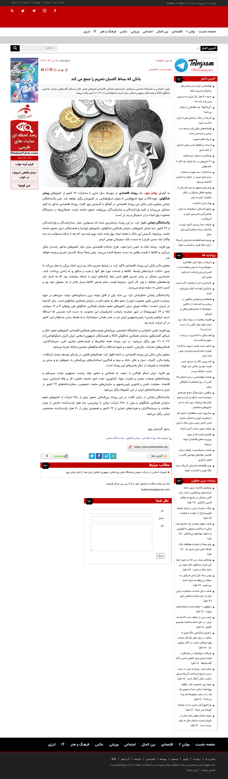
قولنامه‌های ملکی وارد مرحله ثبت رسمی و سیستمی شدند (195, 131)
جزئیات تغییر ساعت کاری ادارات (196, 429)
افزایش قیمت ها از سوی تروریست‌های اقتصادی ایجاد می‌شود (197, 439)
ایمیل (161, 518)
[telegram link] (106, 456)
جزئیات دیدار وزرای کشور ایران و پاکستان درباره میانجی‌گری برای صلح (196, 229)
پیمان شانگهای (133, 438)
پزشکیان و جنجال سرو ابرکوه (197, 156)
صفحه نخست (207, 31)
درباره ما (47, 2)
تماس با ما (59, 2)
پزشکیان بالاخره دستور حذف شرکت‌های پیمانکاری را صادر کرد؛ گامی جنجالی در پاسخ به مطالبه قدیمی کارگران (195, 495)
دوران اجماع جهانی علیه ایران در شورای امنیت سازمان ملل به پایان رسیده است (195, 720)
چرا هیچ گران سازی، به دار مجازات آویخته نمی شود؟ (194, 707)
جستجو (174, 759)
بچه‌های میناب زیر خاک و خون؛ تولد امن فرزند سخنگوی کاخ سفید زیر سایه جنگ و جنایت (194, 565)
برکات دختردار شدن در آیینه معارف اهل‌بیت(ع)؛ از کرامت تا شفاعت (194, 513)
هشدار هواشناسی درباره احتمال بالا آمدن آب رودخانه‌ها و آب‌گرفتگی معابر (194, 382)
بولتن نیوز (151, 193)
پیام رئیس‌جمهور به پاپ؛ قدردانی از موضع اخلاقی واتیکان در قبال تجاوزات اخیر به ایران (194, 192)
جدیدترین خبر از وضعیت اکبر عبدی (194, 283)
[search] (15, 48)
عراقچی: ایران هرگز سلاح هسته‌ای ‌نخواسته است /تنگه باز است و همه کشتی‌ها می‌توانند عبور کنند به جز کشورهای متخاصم (194, 400)
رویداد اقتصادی (149, 438)
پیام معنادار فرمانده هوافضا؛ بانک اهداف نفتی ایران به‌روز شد (195, 549)
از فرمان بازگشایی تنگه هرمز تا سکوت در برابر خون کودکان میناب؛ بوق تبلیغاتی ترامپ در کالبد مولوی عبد (194, 640)
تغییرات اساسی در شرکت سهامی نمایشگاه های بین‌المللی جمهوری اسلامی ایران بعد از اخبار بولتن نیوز (116, 472)
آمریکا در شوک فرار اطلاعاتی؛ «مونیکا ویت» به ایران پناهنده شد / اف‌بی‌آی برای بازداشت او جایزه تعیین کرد (194, 269)
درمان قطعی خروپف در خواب (24, 175)
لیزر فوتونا (24, 185)
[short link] (151, 447)
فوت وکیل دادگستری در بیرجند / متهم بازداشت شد (195, 337)
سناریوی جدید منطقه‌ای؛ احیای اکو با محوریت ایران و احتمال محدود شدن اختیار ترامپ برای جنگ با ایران (194, 418)
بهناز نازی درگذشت (202, 203)
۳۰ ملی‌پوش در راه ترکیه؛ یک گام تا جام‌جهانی (194, 164)
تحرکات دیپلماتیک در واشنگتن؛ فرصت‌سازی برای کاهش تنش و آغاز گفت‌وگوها (194, 658)
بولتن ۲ (190, 31)
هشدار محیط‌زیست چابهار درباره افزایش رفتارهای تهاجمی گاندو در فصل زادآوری (195, 455)
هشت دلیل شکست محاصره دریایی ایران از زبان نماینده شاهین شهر (194, 596)
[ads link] (196, 65)
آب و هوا (16, 2)
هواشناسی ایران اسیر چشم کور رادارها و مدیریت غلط (196, 88)
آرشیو (185, 759)
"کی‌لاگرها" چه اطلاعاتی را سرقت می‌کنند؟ (195, 109)
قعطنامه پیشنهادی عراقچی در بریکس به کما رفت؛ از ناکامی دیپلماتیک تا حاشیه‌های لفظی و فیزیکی (196, 306)
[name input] (121, 511)
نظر (162, 526)
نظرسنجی (150, 759)
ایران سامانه (193, 770)
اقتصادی (153, 69)
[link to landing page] (196, 17)
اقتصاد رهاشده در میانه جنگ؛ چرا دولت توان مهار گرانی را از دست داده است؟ (195, 324)
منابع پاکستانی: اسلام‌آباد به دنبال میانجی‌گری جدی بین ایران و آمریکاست (195, 214)
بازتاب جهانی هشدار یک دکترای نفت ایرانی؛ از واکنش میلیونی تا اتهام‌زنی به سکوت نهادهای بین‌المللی (193, 531)
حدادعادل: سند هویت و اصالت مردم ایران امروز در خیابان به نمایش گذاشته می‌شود (194, 177)
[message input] (121, 537)
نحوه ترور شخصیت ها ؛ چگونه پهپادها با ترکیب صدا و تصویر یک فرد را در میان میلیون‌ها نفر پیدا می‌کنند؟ (195, 692)
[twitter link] (92, 456)
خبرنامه (26, 2)
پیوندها (36, 2)
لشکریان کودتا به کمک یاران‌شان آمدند (196, 291)
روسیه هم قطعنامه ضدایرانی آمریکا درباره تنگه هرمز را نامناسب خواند (194, 242)
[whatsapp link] (113, 456)
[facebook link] (99, 456)
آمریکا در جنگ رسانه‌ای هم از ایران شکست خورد (194, 120)
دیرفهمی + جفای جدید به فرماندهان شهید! (194, 609)
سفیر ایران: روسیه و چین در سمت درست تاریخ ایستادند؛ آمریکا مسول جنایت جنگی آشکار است (194, 674)
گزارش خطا (159, 456)
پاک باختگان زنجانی (115, 438)
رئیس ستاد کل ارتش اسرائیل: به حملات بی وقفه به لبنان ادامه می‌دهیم (196, 580)
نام (162, 511)
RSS (114, 759)
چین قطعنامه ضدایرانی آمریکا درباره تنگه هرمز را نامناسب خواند (194, 468)
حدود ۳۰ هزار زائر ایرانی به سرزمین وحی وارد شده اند (194, 99)
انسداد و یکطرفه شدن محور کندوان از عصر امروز (194, 147)
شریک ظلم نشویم (202, 139)
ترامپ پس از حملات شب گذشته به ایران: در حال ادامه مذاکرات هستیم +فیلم (194, 622)
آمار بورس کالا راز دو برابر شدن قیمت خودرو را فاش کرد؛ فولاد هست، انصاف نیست (196, 366)
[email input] (121, 519)
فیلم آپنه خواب (24, 164)
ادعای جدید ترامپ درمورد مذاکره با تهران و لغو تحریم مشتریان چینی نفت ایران (194, 351)
